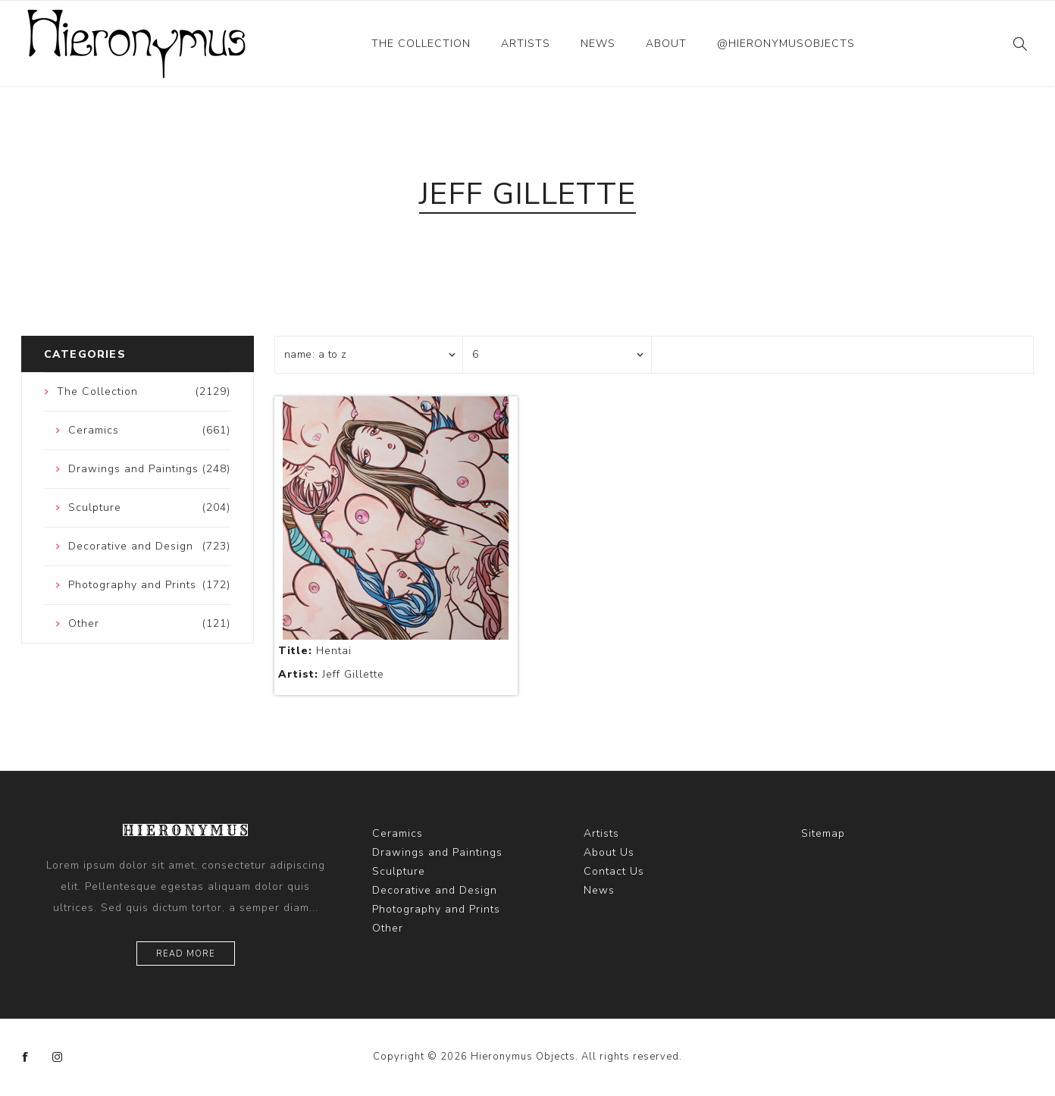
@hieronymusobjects (786, 43)
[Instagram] (57, 1057)
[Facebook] (26, 1057)
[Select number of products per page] (557, 355)
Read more (185, 954)
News (598, 43)
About (666, 43)
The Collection (421, 43)
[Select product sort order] (369, 355)
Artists (525, 43)
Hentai (315, 651)
